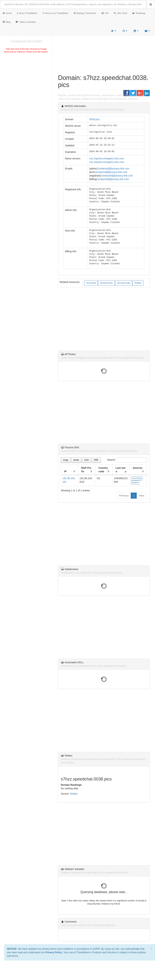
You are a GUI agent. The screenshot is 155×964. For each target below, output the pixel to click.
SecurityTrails (123, 283)
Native (135, 482)
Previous (124, 495)
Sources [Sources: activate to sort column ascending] (137, 467)
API (104, 13)
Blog (6, 22)
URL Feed (120, 13)
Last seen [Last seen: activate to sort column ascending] (120, 469)
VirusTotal (91, 283)
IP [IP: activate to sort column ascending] (65, 471)
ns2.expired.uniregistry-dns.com (106, 162)
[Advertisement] (26, 80)
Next (141, 495)
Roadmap (138, 13)
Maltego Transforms (85, 13)
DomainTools (106, 283)
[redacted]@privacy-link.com (113, 168)
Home (7, 13)
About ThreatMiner (27, 13)
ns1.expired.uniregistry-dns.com (106, 158)
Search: (127, 460)
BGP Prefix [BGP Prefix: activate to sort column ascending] (86, 469)
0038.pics (94, 119)
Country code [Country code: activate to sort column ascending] (103, 469)
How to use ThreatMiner (55, 13)
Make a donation (26, 22)
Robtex (137, 283)
